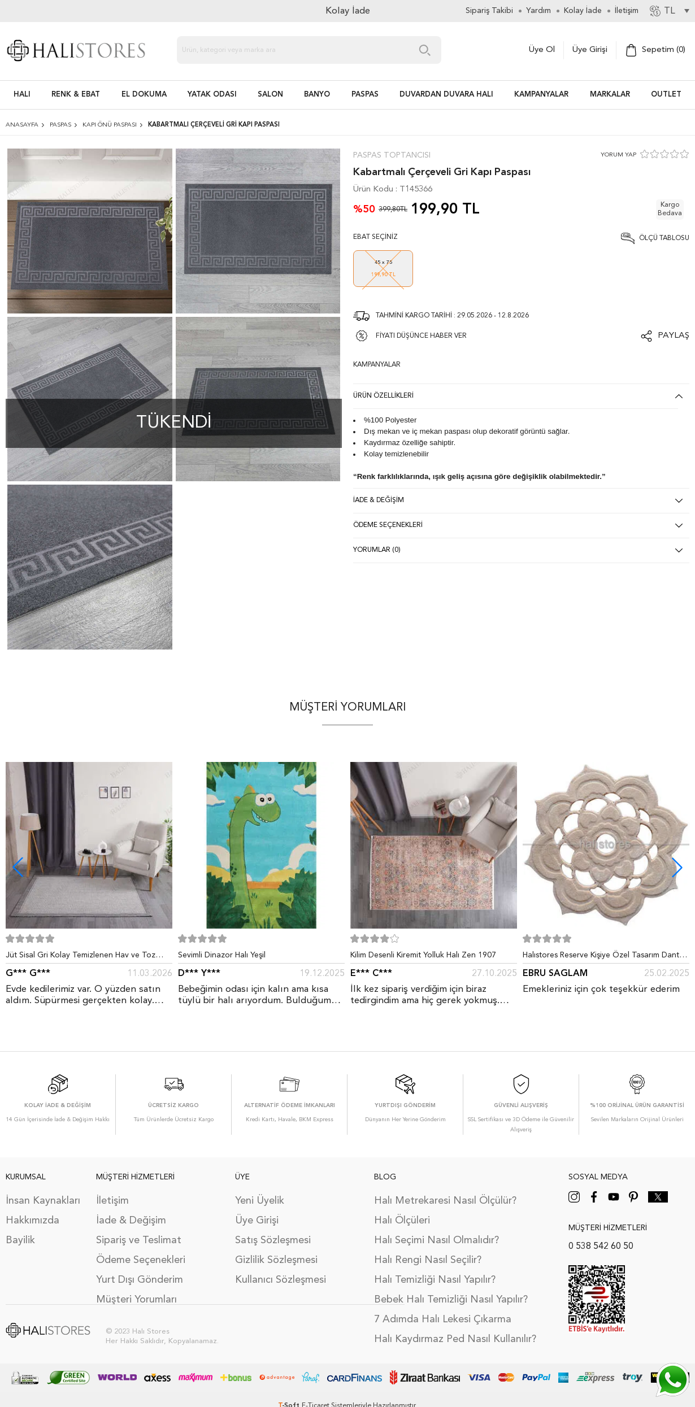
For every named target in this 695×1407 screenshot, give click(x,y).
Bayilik (20, 1240)
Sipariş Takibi (489, 11)
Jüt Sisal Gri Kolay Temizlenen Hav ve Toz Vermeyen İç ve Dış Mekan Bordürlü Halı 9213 (87, 957)
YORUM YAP (618, 155)
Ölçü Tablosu (664, 238)
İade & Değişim (131, 1221)
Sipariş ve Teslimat (138, 1240)
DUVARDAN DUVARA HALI (446, 94)
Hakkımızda (32, 1221)
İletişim (112, 1201)
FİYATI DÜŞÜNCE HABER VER (421, 336)
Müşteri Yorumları (136, 1300)
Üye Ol (542, 50)
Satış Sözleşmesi (273, 1240)
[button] (677, 867)
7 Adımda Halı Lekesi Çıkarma (442, 1319)
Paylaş (673, 336)
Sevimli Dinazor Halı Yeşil (222, 955)
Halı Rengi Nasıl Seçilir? (427, 1260)
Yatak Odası (212, 94)
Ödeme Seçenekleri (140, 1260)
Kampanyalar (541, 94)
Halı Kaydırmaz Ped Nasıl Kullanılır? (455, 1339)
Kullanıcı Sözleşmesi (280, 1280)
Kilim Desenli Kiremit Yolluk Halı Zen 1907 (423, 955)
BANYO (317, 94)
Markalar (610, 94)
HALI (22, 94)
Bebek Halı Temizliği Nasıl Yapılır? (451, 1300)
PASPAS (365, 94)
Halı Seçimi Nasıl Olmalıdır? (436, 1240)
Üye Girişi (589, 50)
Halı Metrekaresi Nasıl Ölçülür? (445, 1201)
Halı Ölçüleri (402, 1221)
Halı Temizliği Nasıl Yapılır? (435, 1280)
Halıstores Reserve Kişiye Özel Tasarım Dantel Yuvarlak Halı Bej (604, 957)
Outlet (666, 94)
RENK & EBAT (75, 94)
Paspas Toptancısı (392, 155)
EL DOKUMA (144, 94)
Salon (270, 94)
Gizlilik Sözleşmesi (276, 1260)
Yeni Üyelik (259, 1201)
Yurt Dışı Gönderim (139, 1280)
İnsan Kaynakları (43, 1201)
